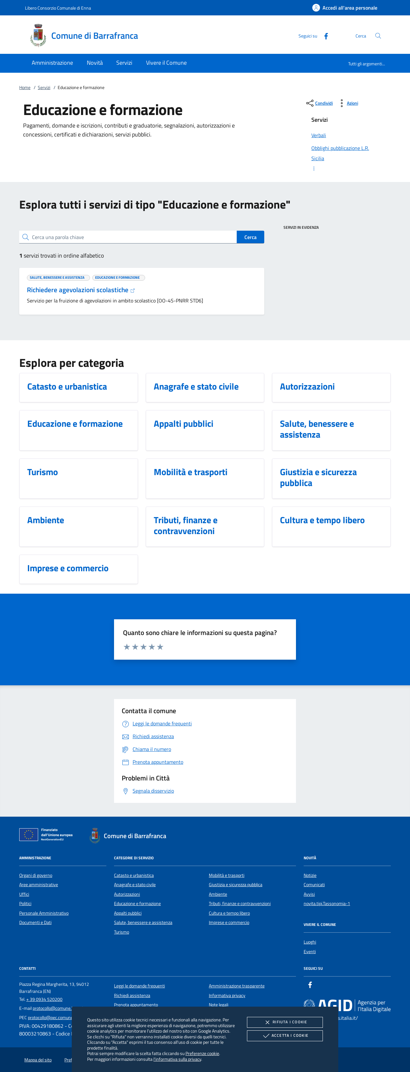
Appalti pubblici (128, 913)
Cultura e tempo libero (229, 913)
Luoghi (310, 941)
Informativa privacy (227, 995)
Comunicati (314, 884)
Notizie (310, 875)
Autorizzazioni (127, 894)
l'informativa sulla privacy (177, 1059)
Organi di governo (35, 875)
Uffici (24, 894)
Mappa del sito (38, 1059)
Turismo (121, 932)
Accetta (284, 1036)
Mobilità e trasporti (226, 875)
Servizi (44, 87)
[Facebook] (323, 35)
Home (24, 87)
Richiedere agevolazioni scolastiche (81, 289)
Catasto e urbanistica (134, 875)
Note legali (218, 1004)
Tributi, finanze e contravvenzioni (240, 903)
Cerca (250, 237)
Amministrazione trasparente (237, 985)
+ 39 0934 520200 (44, 999)
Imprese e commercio (229, 922)
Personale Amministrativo (44, 913)
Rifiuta (284, 1022)
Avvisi (309, 894)
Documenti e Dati (35, 922)
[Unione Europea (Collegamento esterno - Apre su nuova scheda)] (47, 836)
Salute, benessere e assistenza (143, 922)
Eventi (310, 951)
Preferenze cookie (202, 1053)
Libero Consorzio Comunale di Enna (58, 7)
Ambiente (218, 894)
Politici (25, 903)
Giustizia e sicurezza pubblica (235, 884)
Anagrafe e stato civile (135, 884)
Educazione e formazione (137, 903)
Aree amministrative (38, 884)
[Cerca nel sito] (378, 36)
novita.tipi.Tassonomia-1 (327, 903)
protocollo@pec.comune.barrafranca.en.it (66, 1017)
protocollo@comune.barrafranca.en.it (68, 1008)
